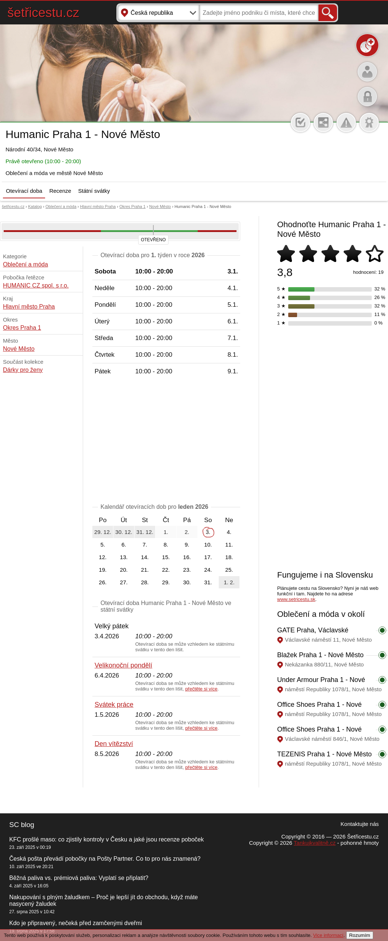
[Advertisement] (166, 441)
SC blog (21, 825)
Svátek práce (114, 704)
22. (166, 570)
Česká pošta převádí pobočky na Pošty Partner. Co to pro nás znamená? (105, 859)
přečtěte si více (201, 689)
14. (145, 557)
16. (187, 557)
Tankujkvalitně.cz (315, 843)
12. (103, 557)
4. (229, 532)
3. (208, 532)
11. (229, 544)
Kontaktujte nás (360, 824)
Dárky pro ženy (23, 370)
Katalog (35, 206)
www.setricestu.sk (296, 599)
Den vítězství (114, 743)
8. (166, 544)
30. (187, 582)
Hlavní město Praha (98, 206)
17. (208, 557)
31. (208, 582)
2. (187, 532)
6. (124, 544)
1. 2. (229, 582)
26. (103, 582)
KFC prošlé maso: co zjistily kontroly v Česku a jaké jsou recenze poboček (106, 839)
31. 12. (144, 532)
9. (187, 544)
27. (124, 582)
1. (166, 532)
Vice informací (328, 935)
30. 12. (123, 532)
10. (208, 544)
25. (229, 570)
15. (166, 557)
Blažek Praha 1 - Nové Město (320, 655)
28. (145, 582)
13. (124, 557)
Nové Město (160, 206)
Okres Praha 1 (132, 206)
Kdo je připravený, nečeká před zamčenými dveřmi (75, 923)
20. (124, 570)
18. (229, 557)
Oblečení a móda (60, 206)
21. (145, 570)
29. (166, 582)
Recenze (60, 191)
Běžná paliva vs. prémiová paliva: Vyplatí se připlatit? (78, 878)
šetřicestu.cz (43, 12)
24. (208, 570)
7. (145, 544)
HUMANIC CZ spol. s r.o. (36, 285)
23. (187, 570)
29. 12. (102, 532)
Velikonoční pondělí (123, 665)
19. (103, 570)
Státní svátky (94, 191)
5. (103, 544)
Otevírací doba (24, 191)
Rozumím (359, 935)
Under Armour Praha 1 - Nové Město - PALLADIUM (321, 683)
